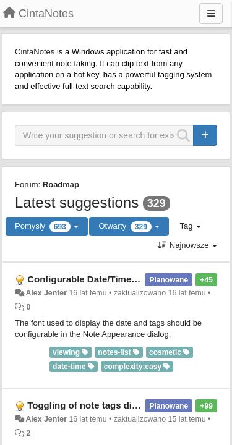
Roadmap (61, 184)
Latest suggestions (77, 202)
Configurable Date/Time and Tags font (110, 279)
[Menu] (211, 13)
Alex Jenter (46, 293)
